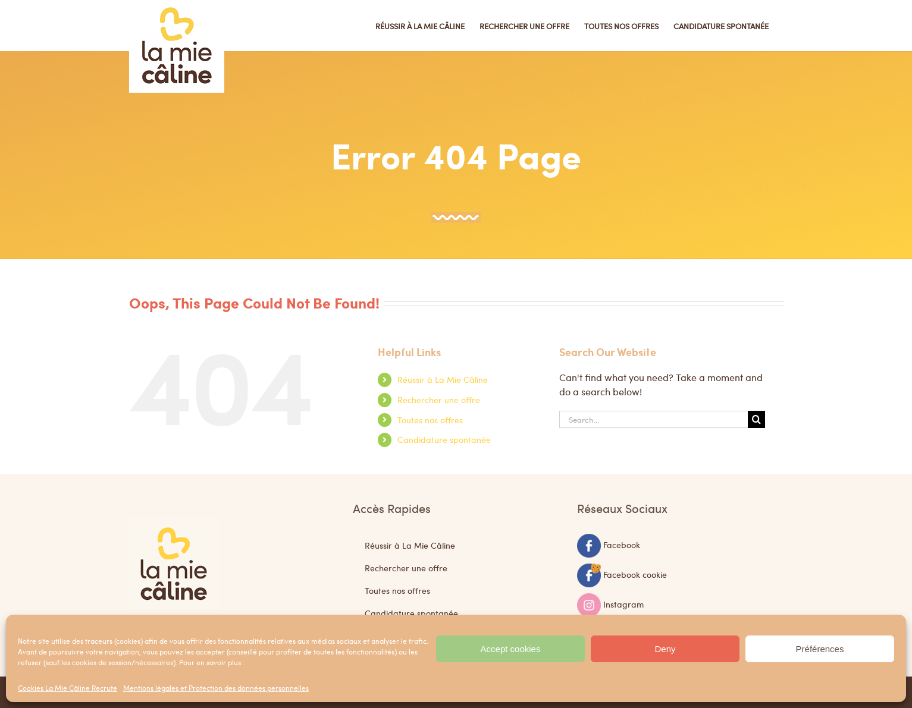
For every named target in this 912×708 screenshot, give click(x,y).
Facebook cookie (635, 574)
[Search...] (653, 419)
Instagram (623, 603)
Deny (664, 649)
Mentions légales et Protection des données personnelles (216, 687)
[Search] (756, 419)
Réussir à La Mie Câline (442, 379)
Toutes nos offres (430, 420)
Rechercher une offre (438, 399)
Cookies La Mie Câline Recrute (67, 687)
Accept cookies (511, 649)
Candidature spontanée (444, 439)
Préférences (820, 649)
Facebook (621, 544)
